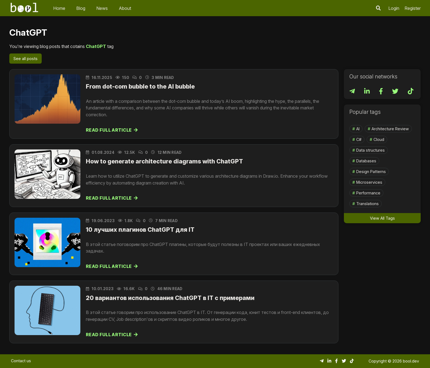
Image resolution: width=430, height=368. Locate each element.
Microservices (369, 182)
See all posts (25, 58)
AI (358, 128)
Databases (366, 160)
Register (412, 8)
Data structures (370, 150)
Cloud (379, 139)
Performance (368, 193)
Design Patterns (371, 171)
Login (393, 8)
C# (358, 139)
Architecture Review (390, 128)
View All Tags (382, 218)
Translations (367, 203)
